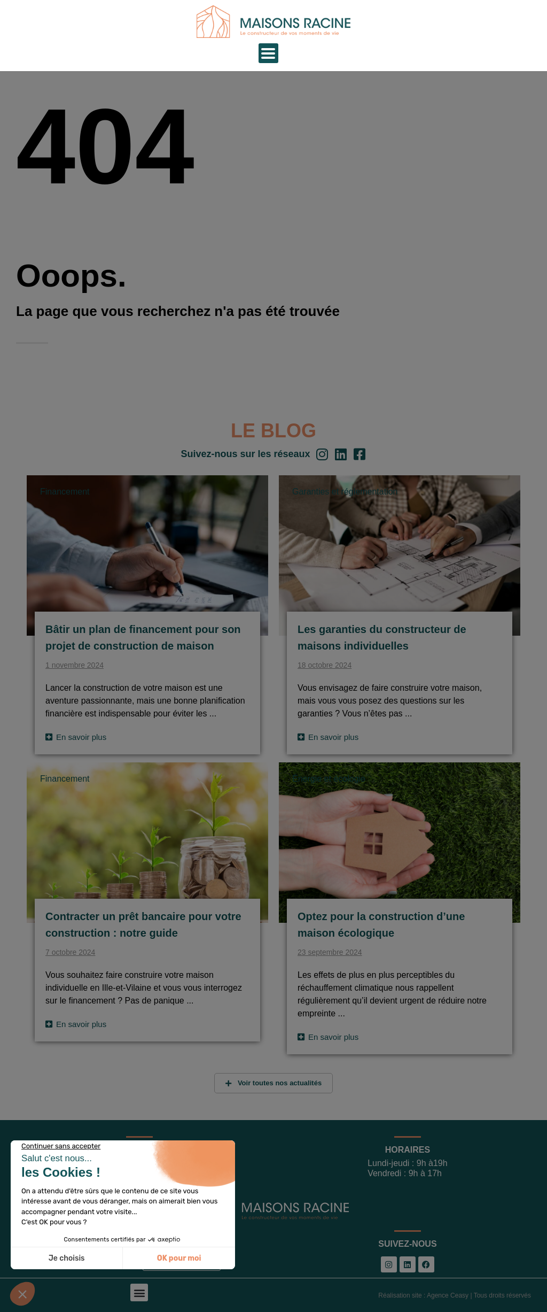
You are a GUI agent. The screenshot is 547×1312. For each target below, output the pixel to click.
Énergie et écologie (328, 778)
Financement (65, 491)
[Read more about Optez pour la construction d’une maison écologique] (328, 1037)
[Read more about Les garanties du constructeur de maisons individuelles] (328, 737)
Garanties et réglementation (344, 491)
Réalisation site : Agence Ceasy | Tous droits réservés (454, 1295)
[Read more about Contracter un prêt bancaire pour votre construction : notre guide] (75, 1024)
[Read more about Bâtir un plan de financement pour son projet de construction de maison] (75, 737)
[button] (139, 1292)
